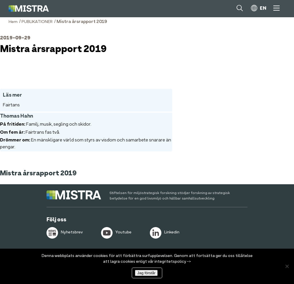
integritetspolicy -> (172, 261)
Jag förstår (146, 273)
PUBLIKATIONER (37, 22)
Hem (13, 22)
